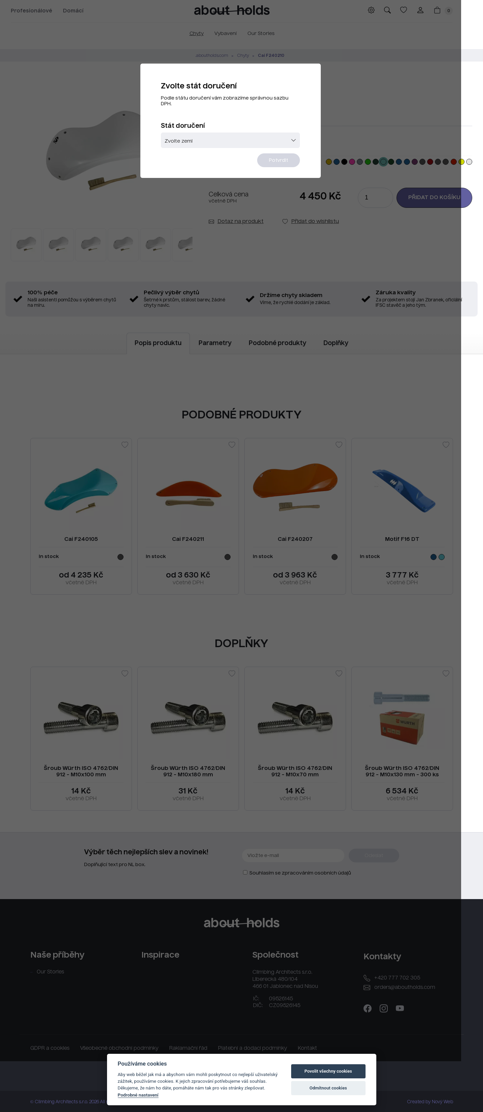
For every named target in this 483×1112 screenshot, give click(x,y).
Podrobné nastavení (138, 1095)
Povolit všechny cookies (328, 1071)
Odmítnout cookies (328, 1087)
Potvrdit (282, 163)
